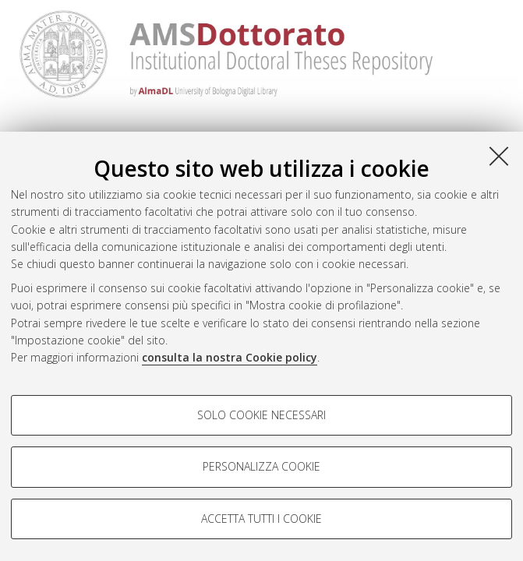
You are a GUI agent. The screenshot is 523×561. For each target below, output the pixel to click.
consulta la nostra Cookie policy (229, 357)
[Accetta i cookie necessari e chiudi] (498, 155)
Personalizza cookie (261, 466)
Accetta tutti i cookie (261, 518)
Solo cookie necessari (261, 415)
